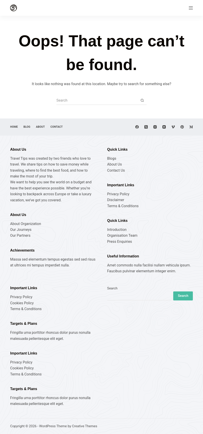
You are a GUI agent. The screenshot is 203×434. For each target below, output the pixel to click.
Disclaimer (115, 200)
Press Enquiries (119, 241)
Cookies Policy (22, 303)
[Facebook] (137, 127)
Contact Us (116, 170)
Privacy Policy (118, 194)
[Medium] (191, 127)
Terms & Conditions (123, 206)
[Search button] (142, 100)
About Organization (25, 224)
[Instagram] (155, 127)
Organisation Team (122, 235)
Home (14, 126)
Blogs (111, 158)
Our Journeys (20, 229)
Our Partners (20, 235)
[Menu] (191, 8)
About (40, 126)
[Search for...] (97, 100)
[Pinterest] (182, 127)
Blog (26, 126)
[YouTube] (164, 127)
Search (112, 288)
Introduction (117, 229)
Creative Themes (84, 426)
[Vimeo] (173, 127)
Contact (57, 126)
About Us (114, 164)
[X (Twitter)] (146, 127)
